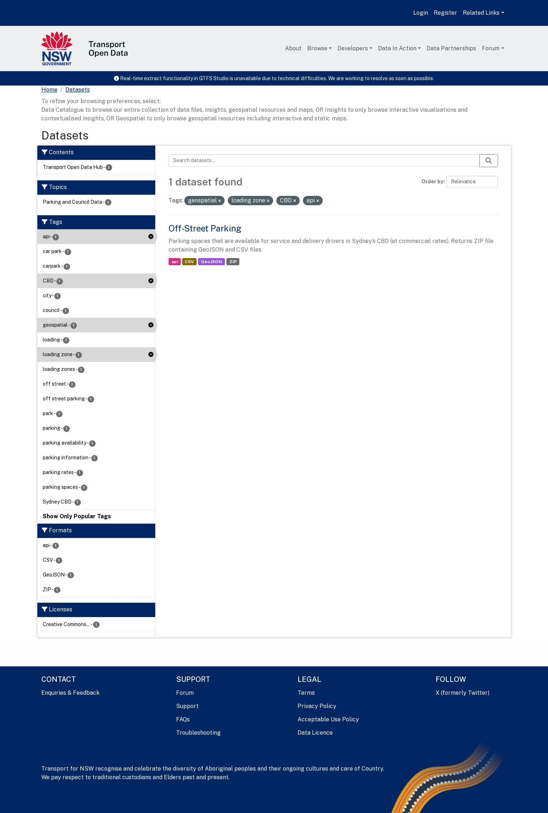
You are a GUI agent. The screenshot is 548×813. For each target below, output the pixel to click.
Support (187, 706)
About (293, 48)
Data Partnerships (451, 48)
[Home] (49, 90)
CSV (189, 261)
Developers (352, 48)
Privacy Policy (317, 706)
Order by (432, 181)
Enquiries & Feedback (70, 692)
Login (420, 12)
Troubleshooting (198, 732)
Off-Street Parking (205, 228)
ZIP (233, 261)
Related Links (481, 12)
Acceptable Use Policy (328, 719)
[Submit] (488, 160)
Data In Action (397, 48)
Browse (317, 48)
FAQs (183, 719)
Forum (490, 48)
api (174, 261)
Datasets (77, 89)
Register (445, 12)
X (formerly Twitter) (462, 692)
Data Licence (315, 732)
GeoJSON (211, 261)
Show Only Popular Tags (77, 516)
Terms (306, 692)
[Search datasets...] (324, 160)
